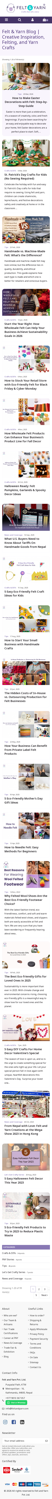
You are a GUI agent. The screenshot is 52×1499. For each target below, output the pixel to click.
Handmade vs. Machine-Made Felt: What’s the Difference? (24, 253)
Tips (9, 1265)
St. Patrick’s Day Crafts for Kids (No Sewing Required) (25, 176)
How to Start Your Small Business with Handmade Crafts (21, 644)
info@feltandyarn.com (17, 1408)
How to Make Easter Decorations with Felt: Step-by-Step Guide (26, 102)
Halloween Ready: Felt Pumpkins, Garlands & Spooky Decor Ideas (25, 490)
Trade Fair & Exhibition (10, 1349)
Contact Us (35, 1367)
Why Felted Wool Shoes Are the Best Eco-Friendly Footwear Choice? (25, 900)
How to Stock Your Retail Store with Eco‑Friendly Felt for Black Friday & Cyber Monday (25, 384)
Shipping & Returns (35, 1322)
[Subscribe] (46, 1441)
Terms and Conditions (35, 1345)
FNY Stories (12, 1259)
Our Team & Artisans (10, 1322)
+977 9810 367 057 (16, 1401)
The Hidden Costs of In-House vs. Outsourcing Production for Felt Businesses (25, 697)
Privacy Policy (37, 1334)
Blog (6, 1356)
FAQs (32, 1352)
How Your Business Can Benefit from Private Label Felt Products (25, 750)
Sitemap (34, 1362)
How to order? (37, 1315)
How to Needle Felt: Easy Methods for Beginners (21, 849)
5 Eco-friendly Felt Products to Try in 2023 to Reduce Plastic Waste (25, 1231)
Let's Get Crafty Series (17, 1272)
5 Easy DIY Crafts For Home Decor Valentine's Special (23, 1051)
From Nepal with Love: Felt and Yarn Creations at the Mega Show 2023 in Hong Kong (25, 1130)
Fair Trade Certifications (11, 1331)
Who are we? (10, 1315)
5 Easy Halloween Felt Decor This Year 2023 (23, 1180)
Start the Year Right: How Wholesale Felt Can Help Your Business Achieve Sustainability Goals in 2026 (25, 330)
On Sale (34, 1357)
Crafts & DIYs (13, 1253)
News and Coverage (16, 1278)
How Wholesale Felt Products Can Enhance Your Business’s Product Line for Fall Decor (24, 437)
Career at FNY (11, 1338)
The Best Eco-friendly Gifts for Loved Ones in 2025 (25, 978)
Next (44, 1295)
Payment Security (39, 1338)
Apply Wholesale (38, 1329)
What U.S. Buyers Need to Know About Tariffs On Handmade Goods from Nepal (25, 543)
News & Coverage (13, 1342)
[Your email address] (22, 1441)
